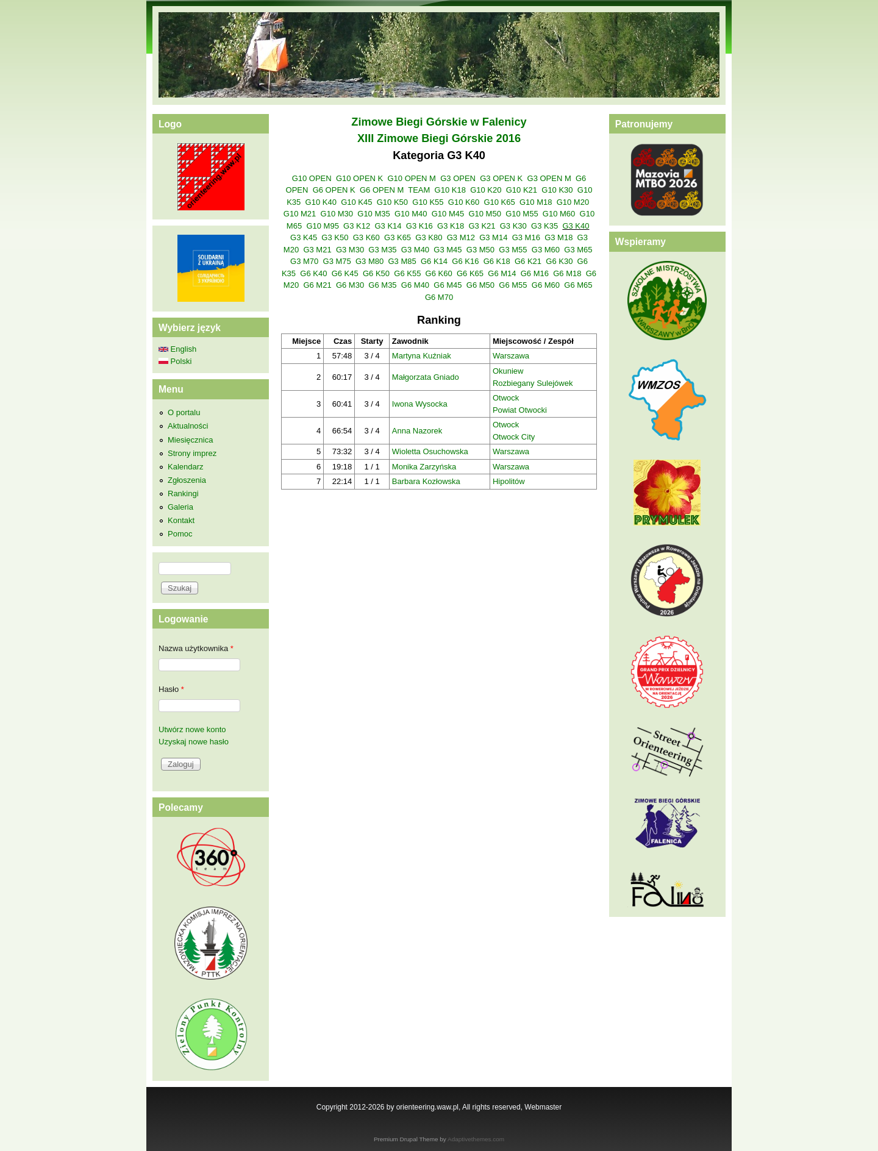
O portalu (184, 412)
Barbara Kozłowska (426, 481)
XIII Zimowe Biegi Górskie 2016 (439, 138)
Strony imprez (192, 453)
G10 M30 (337, 213)
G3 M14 (493, 237)
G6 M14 (502, 273)
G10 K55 (427, 202)
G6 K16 (465, 261)
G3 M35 (382, 249)
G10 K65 (499, 202)
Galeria (180, 506)
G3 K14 (387, 225)
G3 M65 (578, 249)
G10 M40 (410, 213)
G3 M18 (558, 237)
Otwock (506, 397)
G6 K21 (528, 261)
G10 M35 (373, 213)
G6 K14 (434, 261)
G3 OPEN (458, 178)
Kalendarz (186, 466)
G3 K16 (419, 225)
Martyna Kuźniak (421, 355)
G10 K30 (557, 189)
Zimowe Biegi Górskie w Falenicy (438, 122)
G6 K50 (376, 273)
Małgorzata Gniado (425, 377)
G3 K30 (513, 225)
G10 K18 (450, 189)
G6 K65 (470, 273)
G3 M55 (513, 249)
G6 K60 (439, 273)
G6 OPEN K (334, 189)
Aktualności (188, 425)
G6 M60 (546, 285)
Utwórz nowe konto (192, 729)
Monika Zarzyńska (424, 466)
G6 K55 (407, 273)
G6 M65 (578, 285)
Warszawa (511, 355)
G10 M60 (559, 213)
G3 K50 (334, 237)
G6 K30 (559, 261)
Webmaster (543, 1107)
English (177, 349)
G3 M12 (461, 237)
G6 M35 (382, 285)
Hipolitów (509, 481)
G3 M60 (546, 249)
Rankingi (183, 493)
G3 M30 (350, 249)
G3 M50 (480, 249)
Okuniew (508, 371)
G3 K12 (356, 225)
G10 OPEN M (411, 178)
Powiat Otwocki (520, 410)
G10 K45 (356, 202)
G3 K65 (397, 237)
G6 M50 (480, 285)
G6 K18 (497, 261)
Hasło (171, 689)
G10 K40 (321, 202)
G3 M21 (317, 249)
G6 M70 (439, 297)
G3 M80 (369, 261)
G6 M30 (350, 285)
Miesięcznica (190, 439)
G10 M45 (448, 213)
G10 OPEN (312, 178)
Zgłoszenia (187, 480)
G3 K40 (575, 225)
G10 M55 (521, 213)
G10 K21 (521, 189)
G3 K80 (428, 237)
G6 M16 (535, 273)
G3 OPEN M (549, 178)
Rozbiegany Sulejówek (533, 383)
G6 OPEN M (382, 189)
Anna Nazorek (417, 430)
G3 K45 (303, 237)
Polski (175, 361)
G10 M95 (322, 225)
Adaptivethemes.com (476, 1139)
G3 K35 (544, 225)
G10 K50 (392, 202)
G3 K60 (366, 237)
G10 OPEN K (359, 178)
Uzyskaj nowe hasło (194, 741)
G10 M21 (300, 213)
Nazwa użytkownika (196, 648)
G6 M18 (567, 273)
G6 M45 (448, 285)
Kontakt (181, 520)
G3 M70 (304, 261)
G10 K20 (485, 189)
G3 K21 (481, 225)
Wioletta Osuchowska (430, 451)
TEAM (419, 189)
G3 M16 (526, 237)
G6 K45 (345, 273)
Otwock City (514, 436)
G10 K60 (463, 202)
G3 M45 (448, 249)
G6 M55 (513, 285)
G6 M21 (317, 285)
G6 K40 (313, 273)
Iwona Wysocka (420, 403)
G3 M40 (415, 249)
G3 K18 (450, 225)
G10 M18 (535, 202)
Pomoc (180, 533)
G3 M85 (402, 261)
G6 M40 (415, 285)
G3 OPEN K (501, 178)
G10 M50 (484, 213)
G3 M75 (337, 261)
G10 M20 (573, 202)
